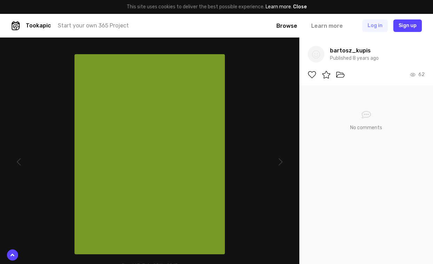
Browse (286, 26)
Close (300, 7)
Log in (375, 25)
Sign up (408, 25)
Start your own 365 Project (93, 25)
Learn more (278, 7)
